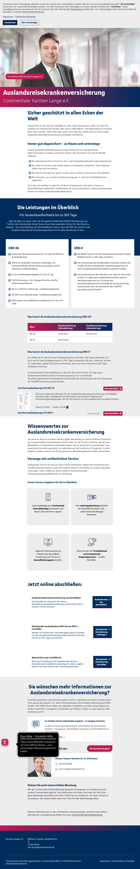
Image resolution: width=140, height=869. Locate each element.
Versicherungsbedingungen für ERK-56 (36, 388)
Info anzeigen (93, 413)
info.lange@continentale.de (71, 769)
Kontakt (130, 861)
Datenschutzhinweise (25, 16)
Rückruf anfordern (53, 737)
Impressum (8, 16)
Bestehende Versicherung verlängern (101, 632)
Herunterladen (111, 388)
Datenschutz (77, 9)
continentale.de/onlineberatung (87, 815)
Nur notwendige (29, 22)
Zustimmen (10, 22)
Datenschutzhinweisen (33, 12)
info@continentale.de (16, 863)
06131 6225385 (65, 764)
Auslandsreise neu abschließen (101, 602)
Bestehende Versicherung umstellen (101, 662)
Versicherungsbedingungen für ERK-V (35, 412)
